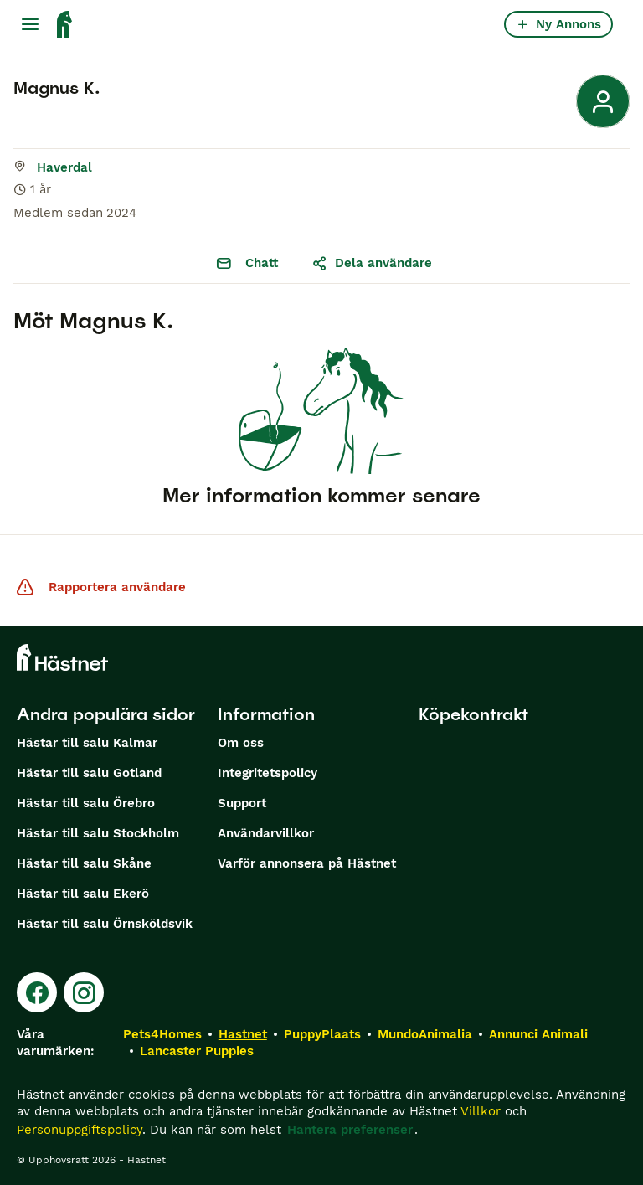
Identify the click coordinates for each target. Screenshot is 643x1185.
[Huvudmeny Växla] (30, 24)
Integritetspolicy (267, 773)
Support (242, 803)
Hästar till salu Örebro (86, 803)
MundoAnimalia (425, 1034)
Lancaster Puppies (197, 1051)
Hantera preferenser (350, 1129)
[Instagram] (84, 992)
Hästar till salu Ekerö (83, 893)
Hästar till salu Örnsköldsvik (105, 923)
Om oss (241, 742)
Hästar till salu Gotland (89, 773)
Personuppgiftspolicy (79, 1129)
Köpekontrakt (473, 714)
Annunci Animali (538, 1034)
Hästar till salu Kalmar (87, 742)
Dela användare (371, 263)
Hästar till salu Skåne (84, 863)
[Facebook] (37, 992)
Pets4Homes (162, 1034)
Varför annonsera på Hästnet (307, 863)
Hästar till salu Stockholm (98, 833)
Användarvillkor (266, 833)
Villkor (480, 1111)
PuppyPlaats (322, 1034)
